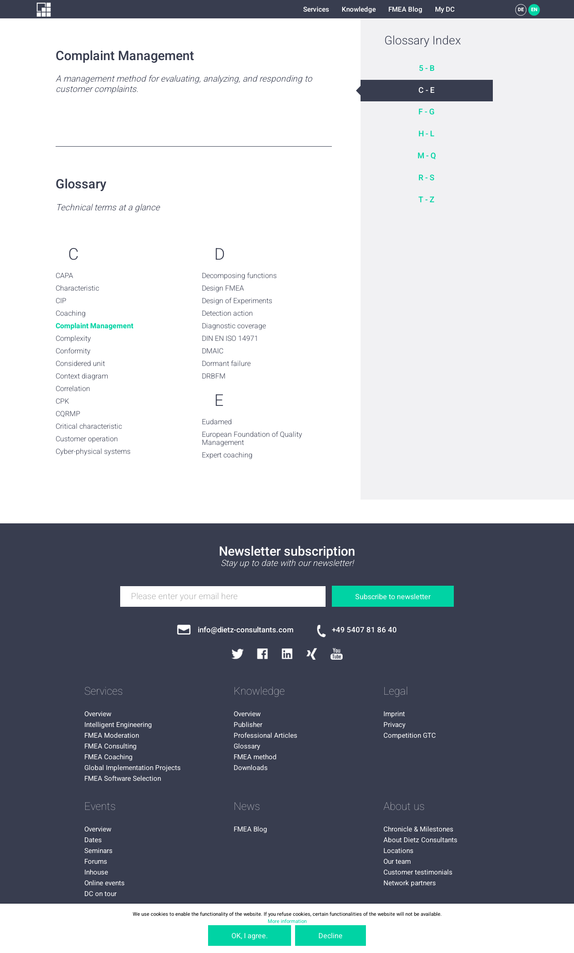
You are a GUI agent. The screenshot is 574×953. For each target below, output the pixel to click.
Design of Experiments (237, 301)
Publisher (248, 725)
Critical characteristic (89, 426)
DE (521, 9)
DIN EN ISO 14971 (230, 339)
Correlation (73, 389)
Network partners (409, 883)
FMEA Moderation (111, 735)
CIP (61, 301)
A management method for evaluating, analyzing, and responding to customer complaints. (184, 84)
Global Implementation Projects (132, 768)
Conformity (73, 351)
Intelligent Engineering (118, 725)
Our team (397, 861)
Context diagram (82, 376)
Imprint (394, 714)
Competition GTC (409, 735)
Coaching (71, 313)
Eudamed (217, 422)
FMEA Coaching (108, 757)
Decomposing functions (239, 276)
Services (316, 9)
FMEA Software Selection (122, 778)
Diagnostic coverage (234, 326)
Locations (398, 851)
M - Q (426, 155)
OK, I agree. (249, 936)
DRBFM (214, 376)
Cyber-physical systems (93, 452)
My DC (445, 9)
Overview (97, 714)
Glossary (247, 746)
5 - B (427, 68)
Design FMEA (223, 288)
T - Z (426, 199)
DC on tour (100, 894)
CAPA (64, 276)
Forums (95, 861)
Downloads (251, 768)
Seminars (98, 851)
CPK (62, 401)
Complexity (73, 339)
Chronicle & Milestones (418, 829)
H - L (426, 133)
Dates (93, 840)
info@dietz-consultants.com (246, 629)
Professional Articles (265, 735)
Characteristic (77, 288)
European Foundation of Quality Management (252, 439)
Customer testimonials (417, 872)
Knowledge (359, 9)
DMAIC (212, 351)
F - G (426, 111)
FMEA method (255, 757)
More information (287, 921)
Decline (330, 936)
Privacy (394, 725)
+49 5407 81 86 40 (364, 629)
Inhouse (96, 872)
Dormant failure (226, 364)
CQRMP (68, 414)
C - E (426, 90)
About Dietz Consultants (420, 840)
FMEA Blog (405, 9)
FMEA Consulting (110, 746)
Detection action (227, 313)
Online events (104, 883)
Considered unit (80, 364)
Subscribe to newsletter (392, 597)
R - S (426, 177)
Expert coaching (227, 455)
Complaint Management (94, 326)
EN (534, 9)
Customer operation (87, 439)
